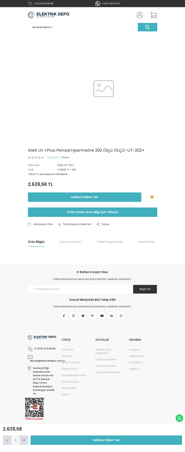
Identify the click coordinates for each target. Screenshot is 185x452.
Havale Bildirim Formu (74, 375)
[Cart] (152, 15)
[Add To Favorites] (152, 197)
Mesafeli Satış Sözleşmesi (103, 351)
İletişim (66, 394)
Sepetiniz (134, 369)
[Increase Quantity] (24, 440)
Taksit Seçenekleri (109, 242)
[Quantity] (15, 440)
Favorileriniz (135, 362)
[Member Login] (139, 15)
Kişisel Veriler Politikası (107, 372)
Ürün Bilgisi (36, 242)
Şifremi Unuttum (71, 362)
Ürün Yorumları (70, 242)
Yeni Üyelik (67, 349)
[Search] (92, 27)
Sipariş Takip (136, 356)
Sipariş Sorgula (70, 381)
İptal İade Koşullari (105, 366)
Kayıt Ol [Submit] (144, 289)
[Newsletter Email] (92, 289)
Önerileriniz (146, 242)
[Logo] (48, 15)
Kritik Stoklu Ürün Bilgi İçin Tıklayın (92, 212)
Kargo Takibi (69, 388)
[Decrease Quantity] (7, 440)
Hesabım (134, 349)
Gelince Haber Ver (84, 197)
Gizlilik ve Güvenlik (105, 359)
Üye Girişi (67, 356)
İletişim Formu (69, 369)
